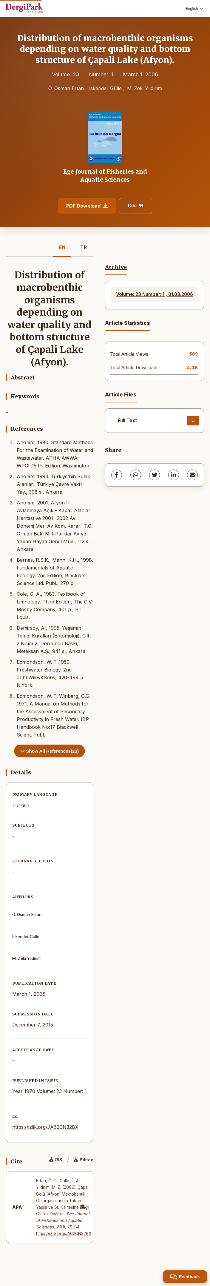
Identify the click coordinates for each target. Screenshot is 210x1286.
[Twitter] (154, 475)
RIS (55, 1159)
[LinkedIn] (173, 475)
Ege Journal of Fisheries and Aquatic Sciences (105, 175)
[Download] (193, 420)
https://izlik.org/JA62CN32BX (45, 1127)
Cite (135, 205)
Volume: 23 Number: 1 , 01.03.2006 (154, 294)
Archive (116, 267)
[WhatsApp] (135, 475)
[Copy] (82, 1207)
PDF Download (87, 206)
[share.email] (192, 475)
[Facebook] (116, 475)
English (194, 8)
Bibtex (83, 1159)
